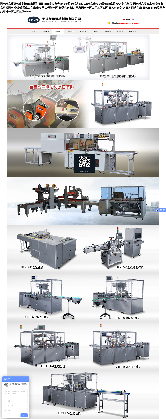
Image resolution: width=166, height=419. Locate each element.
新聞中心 (58, 31)
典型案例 (120, 31)
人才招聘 (95, 31)
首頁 (33, 31)
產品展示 (71, 31)
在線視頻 (108, 31)
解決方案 (83, 31)
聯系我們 (132, 31)
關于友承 (46, 31)
